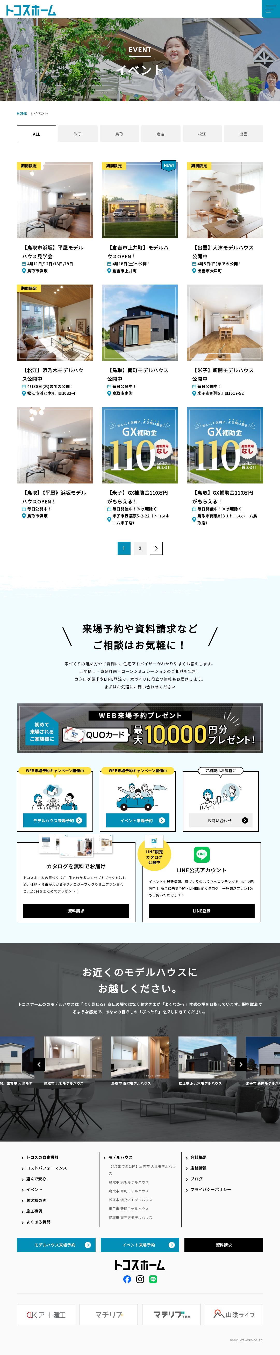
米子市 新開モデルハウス (129, 1208)
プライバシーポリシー (210, 1189)
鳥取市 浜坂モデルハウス (129, 1182)
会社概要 (198, 1157)
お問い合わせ (219, 820)
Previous (39, 1064)
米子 (78, 133)
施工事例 (34, 1211)
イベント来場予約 (136, 820)
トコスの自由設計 (42, 1157)
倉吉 (161, 133)
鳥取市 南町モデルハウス (129, 1190)
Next (241, 1064)
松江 (202, 133)
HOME (22, 113)
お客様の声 (36, 1200)
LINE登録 (201, 911)
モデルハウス (120, 1157)
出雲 (243, 133)
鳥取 (119, 133)
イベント (34, 1189)
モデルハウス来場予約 (53, 820)
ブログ (196, 1178)
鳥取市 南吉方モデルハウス (131, 1217)
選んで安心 (36, 1178)
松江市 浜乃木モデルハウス (131, 1199)
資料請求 (76, 911)
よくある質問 (38, 1222)
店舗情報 (198, 1168)
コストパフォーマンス (46, 1168)
